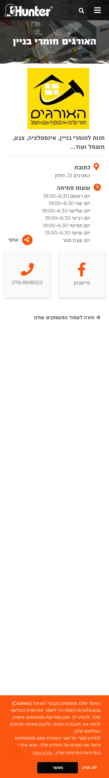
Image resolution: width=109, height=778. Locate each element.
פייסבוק (82, 275)
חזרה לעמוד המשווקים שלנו (67, 317)
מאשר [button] (57, 767)
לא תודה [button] (89, 767)
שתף (20, 240)
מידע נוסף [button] (42, 752)
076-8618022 (27, 274)
